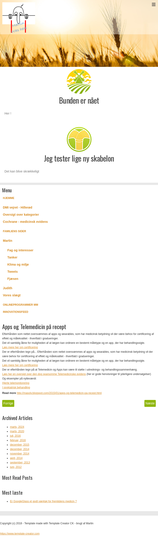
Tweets (12, 271)
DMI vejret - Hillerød (17, 207)
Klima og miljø (18, 264)
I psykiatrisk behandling (16, 387)
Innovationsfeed (15, 311)
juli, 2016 (15, 435)
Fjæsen (12, 279)
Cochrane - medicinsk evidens (25, 221)
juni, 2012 (16, 467)
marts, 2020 (17, 431)
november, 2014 (19, 453)
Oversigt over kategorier (21, 214)
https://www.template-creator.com (19, 533)
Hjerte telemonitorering (15, 383)
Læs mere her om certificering (20, 347)
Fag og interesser (20, 250)
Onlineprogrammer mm (20, 304)
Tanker (12, 257)
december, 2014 (19, 449)
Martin (7, 240)
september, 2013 (20, 462)
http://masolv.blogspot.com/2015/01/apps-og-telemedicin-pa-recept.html (59, 393)
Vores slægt (12, 295)
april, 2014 (16, 458)
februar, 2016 (18, 440)
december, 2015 (19, 444)
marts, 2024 (17, 426)
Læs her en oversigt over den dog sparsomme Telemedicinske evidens (44, 374)
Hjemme (8, 198)
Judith (7, 288)
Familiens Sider (14, 231)
